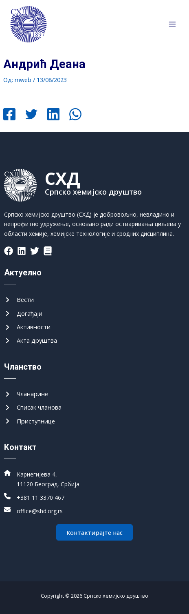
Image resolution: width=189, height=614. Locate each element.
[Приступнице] (29, 421)
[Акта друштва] (30, 340)
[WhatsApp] (75, 115)
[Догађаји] (23, 313)
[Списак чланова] (33, 407)
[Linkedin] (53, 115)
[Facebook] (9, 115)
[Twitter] (31, 115)
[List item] (8, 250)
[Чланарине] (26, 394)
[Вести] (19, 299)
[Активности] (27, 327)
